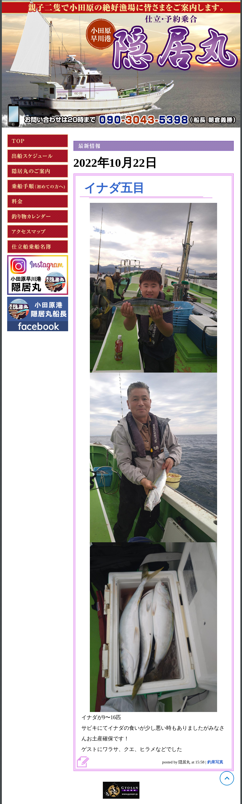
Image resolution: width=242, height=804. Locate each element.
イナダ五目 (114, 188)
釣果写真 (215, 762)
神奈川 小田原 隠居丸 (121, 64)
